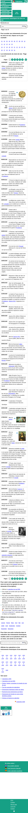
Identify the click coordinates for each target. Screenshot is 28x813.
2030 (7, 670)
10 (24, 41)
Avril (16, 622)
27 (4, 50)
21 (14, 47)
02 (4, 41)
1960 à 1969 (2, 663)
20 (12, 47)
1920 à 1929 (11, 657)
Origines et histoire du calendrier (10, 698)
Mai (19, 622)
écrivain (9, 531)
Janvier (3, 622)
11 (2, 44)
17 (4, 47)
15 (12, 44)
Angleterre (22, 124)
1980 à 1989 (11, 663)
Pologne (16, 135)
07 (17, 41)
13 (7, 44)
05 (12, 41)
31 (14, 50)
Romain (4, 360)
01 (2, 41)
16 (2, 47)
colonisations (11, 393)
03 (7, 41)
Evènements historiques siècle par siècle (13, 689)
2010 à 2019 (23, 663)
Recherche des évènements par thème (12, 691)
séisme (11, 108)
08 (19, 41)
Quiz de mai (16, 13)
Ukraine (16, 193)
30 (12, 50)
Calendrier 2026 (20, 701)
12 (4, 44)
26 (2, 50)
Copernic (19, 489)
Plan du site (14, 804)
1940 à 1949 (19, 657)
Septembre (12, 625)
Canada (16, 477)
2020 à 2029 (2, 670)
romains (17, 139)
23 (19, 47)
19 (9, 47)
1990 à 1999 (15, 663)
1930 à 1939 (15, 657)
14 (9, 44)
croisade (4, 156)
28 (7, 50)
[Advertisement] (19, 6)
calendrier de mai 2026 (14, 589)
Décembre (10, 628)
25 (24, 47)
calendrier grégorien (7, 555)
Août (6, 625)
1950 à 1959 (23, 657)
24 (22, 47)
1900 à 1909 (2, 657)
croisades (6, 204)
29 (9, 50)
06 (14, 41)
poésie (3, 235)
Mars (12, 622)
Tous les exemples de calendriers (11, 687)
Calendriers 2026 (6, 679)
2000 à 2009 (19, 663)
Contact (13, 808)
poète (22, 448)
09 (22, 41)
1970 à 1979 (7, 663)
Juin (23, 622)
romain (3, 68)
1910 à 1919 (7, 657)
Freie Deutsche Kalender (14, 768)
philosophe (11, 366)
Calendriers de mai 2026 (8, 681)
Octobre (18, 625)
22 (17, 47)
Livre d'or (13, 806)
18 (7, 47)
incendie (8, 466)
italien (20, 344)
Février (8, 622)
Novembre (4, 628)
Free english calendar (13, 765)
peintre (10, 419)
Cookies (13, 802)
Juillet (2, 625)
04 (9, 41)
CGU (12, 800)
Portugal (21, 246)
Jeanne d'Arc (12, 301)
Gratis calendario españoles (14, 771)
